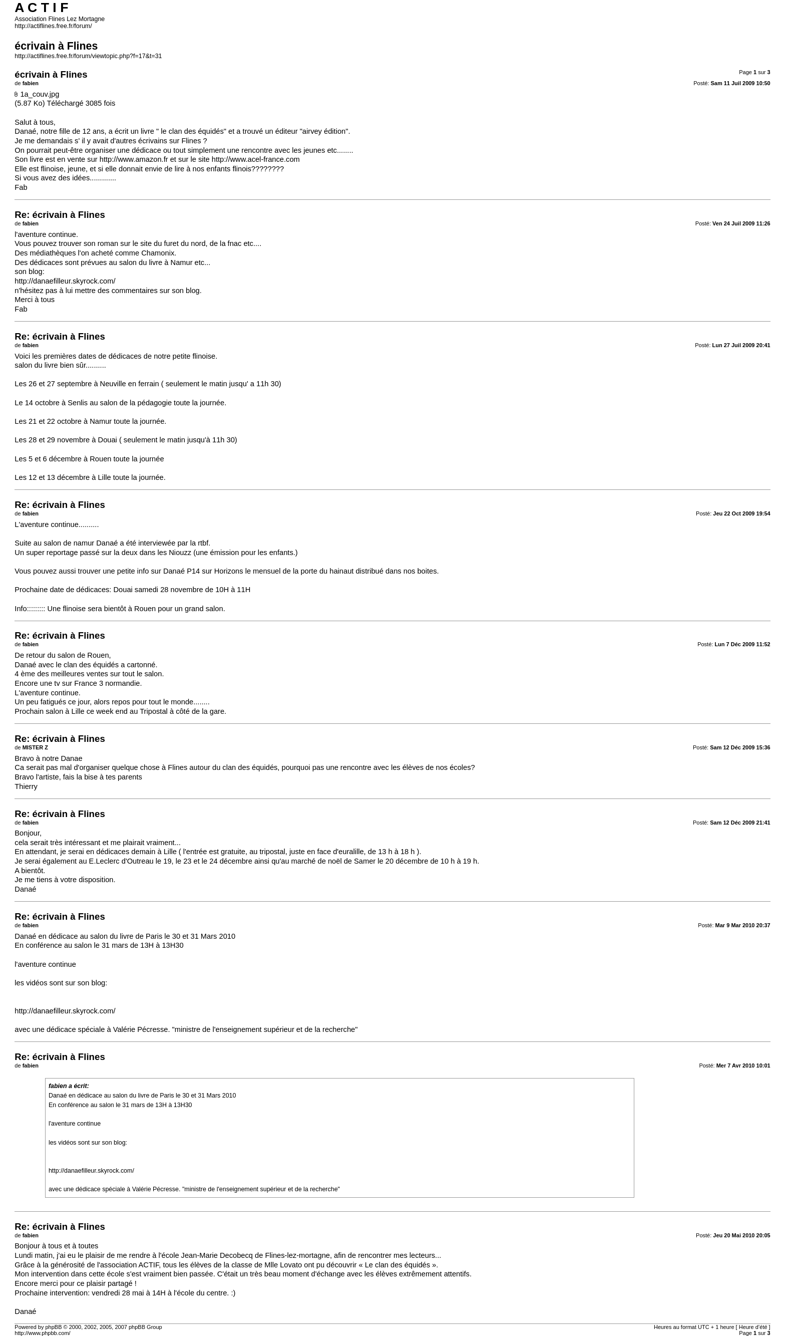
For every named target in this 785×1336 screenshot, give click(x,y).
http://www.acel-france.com (256, 159)
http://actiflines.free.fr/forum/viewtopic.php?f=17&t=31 (88, 56)
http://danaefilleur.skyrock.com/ (65, 281)
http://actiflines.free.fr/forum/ (53, 26)
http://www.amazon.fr (134, 159)
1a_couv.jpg (39, 94)
